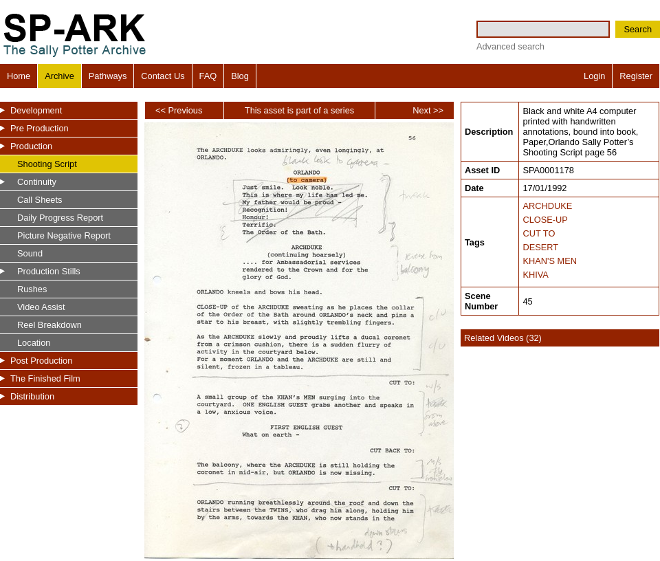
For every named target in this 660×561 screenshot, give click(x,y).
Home (18, 76)
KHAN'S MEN (549, 261)
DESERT (540, 247)
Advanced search (510, 46)
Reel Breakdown (49, 325)
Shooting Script (47, 164)
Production (31, 146)
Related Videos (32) (503, 338)
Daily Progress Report (60, 217)
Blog (240, 76)
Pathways (107, 76)
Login (594, 76)
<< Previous (178, 110)
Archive (59, 76)
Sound (30, 253)
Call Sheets (39, 200)
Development (36, 110)
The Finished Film (45, 378)
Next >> (427, 110)
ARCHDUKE (547, 206)
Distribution (32, 396)
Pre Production (39, 128)
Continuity (36, 182)
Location (33, 343)
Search (638, 29)
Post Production (41, 360)
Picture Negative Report (64, 235)
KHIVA (535, 275)
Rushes (32, 289)
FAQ (208, 76)
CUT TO (538, 233)
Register (635, 76)
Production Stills (48, 271)
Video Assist (41, 307)
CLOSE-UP (544, 219)
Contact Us (162, 76)
